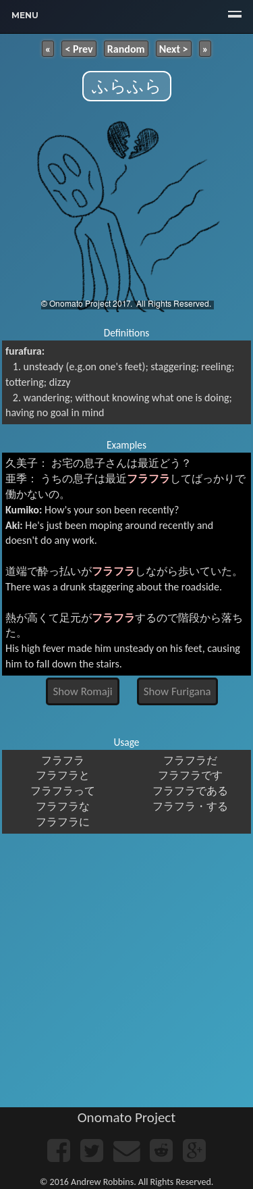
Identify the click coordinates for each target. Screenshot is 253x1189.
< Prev (78, 48)
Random (126, 48)
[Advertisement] (126, 974)
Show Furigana (177, 691)
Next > (173, 48)
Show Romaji (83, 691)
